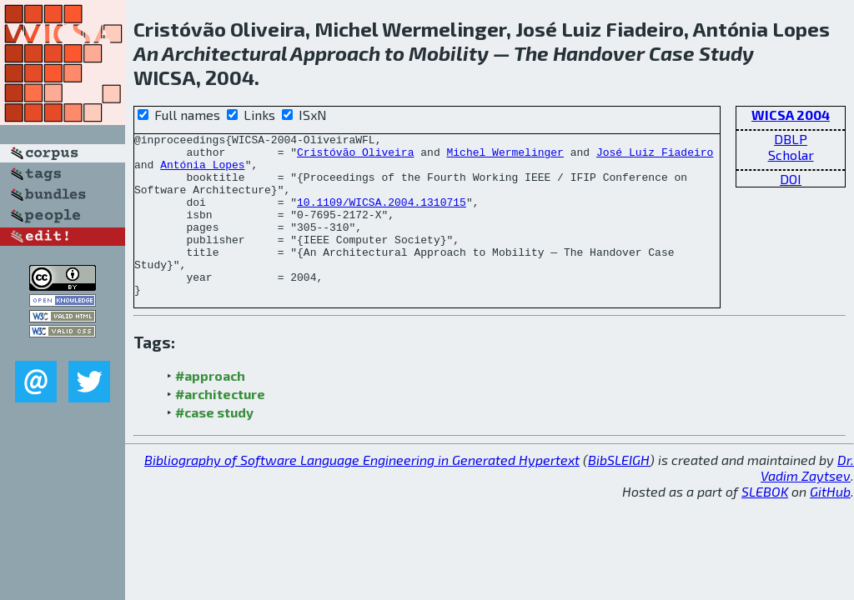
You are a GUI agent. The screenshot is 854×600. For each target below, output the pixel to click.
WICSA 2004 (790, 114)
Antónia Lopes (202, 171)
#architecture (220, 426)
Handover (599, 53)
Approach (335, 53)
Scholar (791, 154)
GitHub (830, 524)
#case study (214, 444)
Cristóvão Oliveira (355, 156)
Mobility (449, 53)
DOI (790, 179)
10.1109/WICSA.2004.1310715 (381, 216)
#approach (210, 408)
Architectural (224, 53)
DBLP (790, 139)
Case (672, 53)
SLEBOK (764, 524)
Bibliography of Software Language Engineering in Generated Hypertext (362, 492)
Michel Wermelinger (504, 156)
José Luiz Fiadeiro (654, 156)
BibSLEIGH (619, 492)
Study (726, 53)
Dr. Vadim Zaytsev (807, 500)
